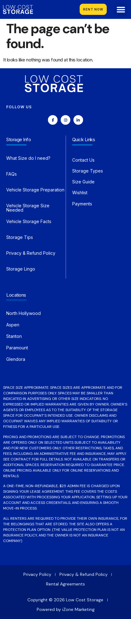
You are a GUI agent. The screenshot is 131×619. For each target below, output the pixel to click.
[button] (121, 9)
